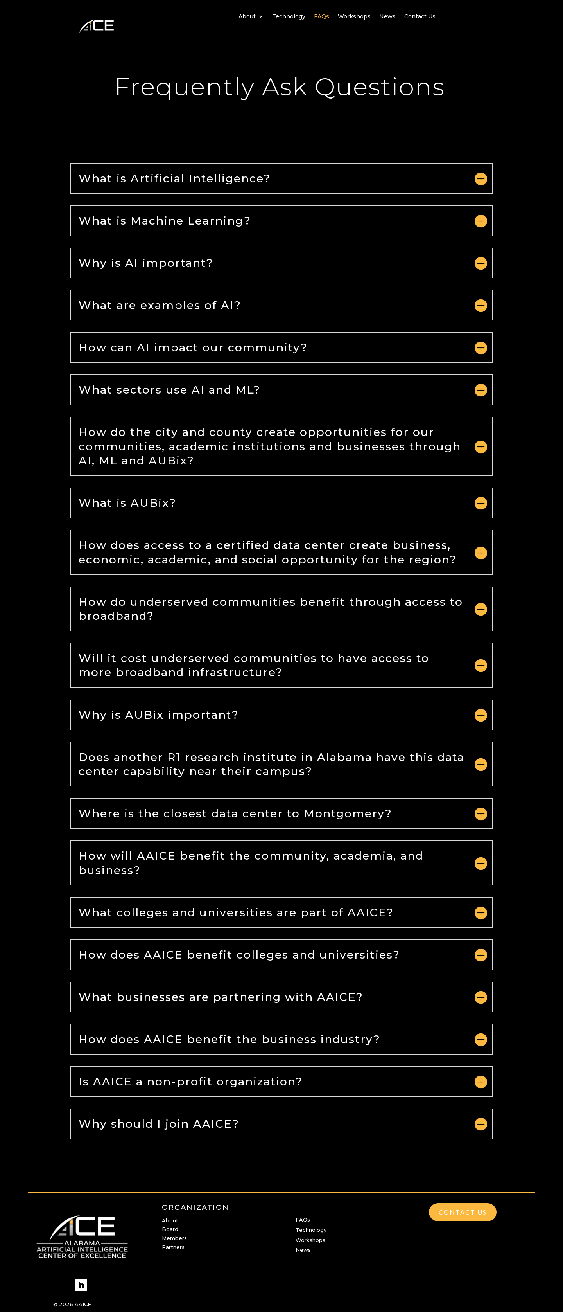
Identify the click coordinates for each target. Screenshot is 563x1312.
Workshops (354, 17)
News (387, 17)
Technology (288, 17)
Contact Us (420, 17)
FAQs (321, 17)
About (247, 17)
